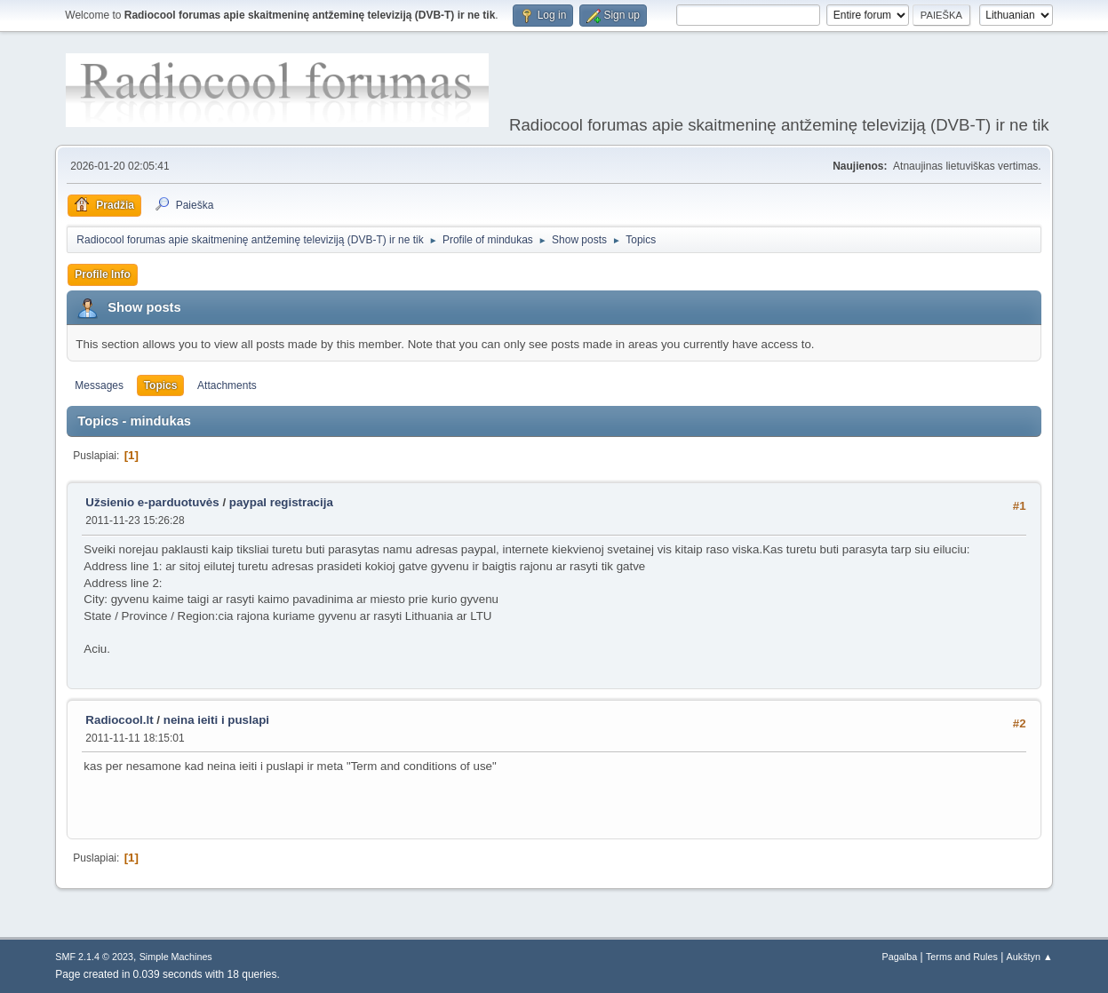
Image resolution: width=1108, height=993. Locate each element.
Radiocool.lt (119, 720)
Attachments (227, 385)
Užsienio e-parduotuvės (152, 502)
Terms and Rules (962, 956)
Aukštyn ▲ (1030, 956)
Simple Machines (175, 956)
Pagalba (900, 956)
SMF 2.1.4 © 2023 (94, 956)
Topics (161, 385)
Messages (99, 385)
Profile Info (103, 274)
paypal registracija (281, 502)
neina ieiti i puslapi (216, 720)
